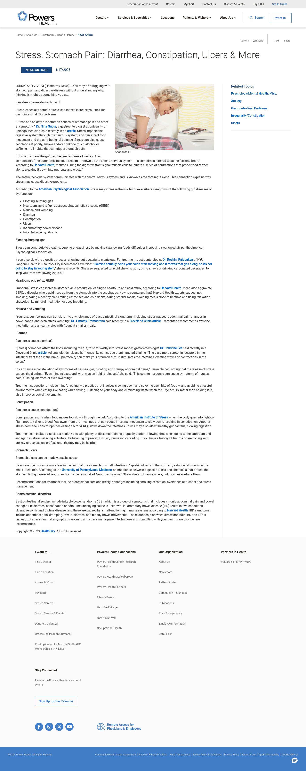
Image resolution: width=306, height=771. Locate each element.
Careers (170, 4)
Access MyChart (45, 582)
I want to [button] (280, 18)
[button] (294, 760)
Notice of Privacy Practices (153, 754)
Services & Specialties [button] (133, 17)
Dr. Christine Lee (171, 348)
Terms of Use (248, 754)
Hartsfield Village (107, 607)
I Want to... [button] (42, 552)
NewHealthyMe (106, 617)
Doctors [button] (100, 17)
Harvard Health (44, 165)
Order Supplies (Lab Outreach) (53, 633)
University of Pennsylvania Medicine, (87, 470)
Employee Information (172, 623)
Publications (166, 603)
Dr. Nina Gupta (46, 126)
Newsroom (47, 34)
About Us (31, 34)
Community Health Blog (173, 592)
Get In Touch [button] (279, 4)
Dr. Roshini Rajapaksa (178, 259)
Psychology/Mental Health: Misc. (254, 93)
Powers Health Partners (111, 586)
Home (19, 34)
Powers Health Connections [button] (116, 552)
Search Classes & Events (49, 613)
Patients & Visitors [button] (195, 17)
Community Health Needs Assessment (115, 754)
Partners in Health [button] (233, 552)
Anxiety (236, 101)
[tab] (60, 552)
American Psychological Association (64, 189)
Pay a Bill (258, 4)
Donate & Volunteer (46, 623)
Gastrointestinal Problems (249, 108)
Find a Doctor (43, 561)
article (71, 131)
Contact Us (209, 4)
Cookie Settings (290, 754)
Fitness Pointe (105, 597)
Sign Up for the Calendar (56, 701)
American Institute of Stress (149, 417)
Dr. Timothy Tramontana (88, 321)
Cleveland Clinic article (145, 321)
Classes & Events (234, 4)
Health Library (65, 34)
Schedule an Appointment (142, 4)
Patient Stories (168, 582)
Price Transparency (170, 613)
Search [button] (257, 17)
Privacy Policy (231, 754)
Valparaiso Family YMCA (236, 561)
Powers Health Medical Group (115, 576)
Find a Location (44, 572)
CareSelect (165, 633)
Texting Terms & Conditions (207, 754)
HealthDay (48, 531)
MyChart (189, 4)
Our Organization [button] (171, 552)
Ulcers (235, 123)
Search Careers (44, 603)
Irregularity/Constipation (248, 115)
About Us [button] (226, 17)
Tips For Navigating (268, 754)
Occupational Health (109, 628)
